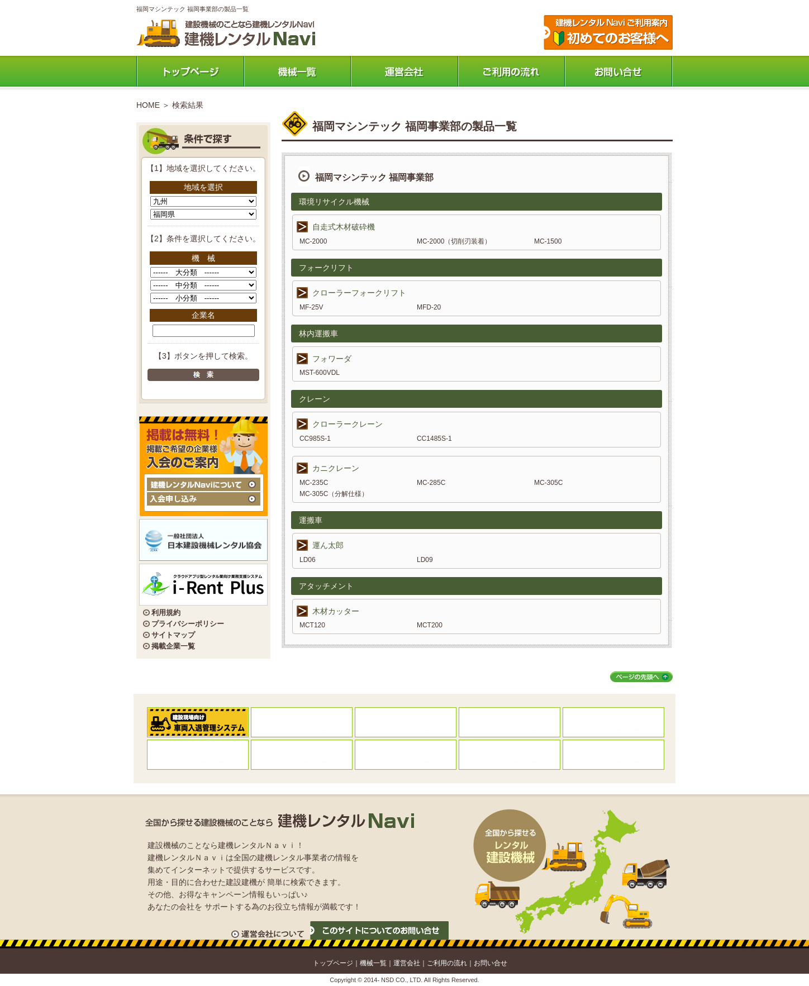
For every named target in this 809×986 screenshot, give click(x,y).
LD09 (425, 560)
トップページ (190, 71)
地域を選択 (203, 187)
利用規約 (165, 612)
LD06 (307, 560)
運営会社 (404, 71)
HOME (148, 105)
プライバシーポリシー (187, 624)
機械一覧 (297, 71)
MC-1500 (547, 241)
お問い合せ (490, 963)
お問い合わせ (619, 71)
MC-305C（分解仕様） (333, 494)
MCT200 (429, 625)
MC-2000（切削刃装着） (454, 241)
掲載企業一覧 (173, 646)
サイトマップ (173, 635)
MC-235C (313, 483)
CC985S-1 (315, 438)
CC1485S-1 (434, 438)
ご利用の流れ (511, 71)
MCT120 (312, 625)
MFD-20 (429, 307)
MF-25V (311, 307)
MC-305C (548, 483)
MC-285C (431, 483)
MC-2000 (313, 241)
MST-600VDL (319, 373)
